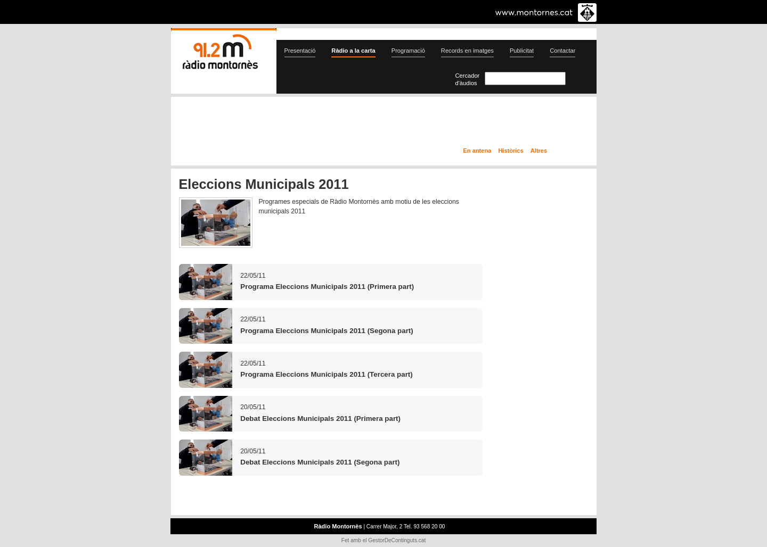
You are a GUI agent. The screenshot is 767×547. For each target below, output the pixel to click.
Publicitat (522, 50)
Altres (539, 150)
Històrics (510, 150)
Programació (408, 50)
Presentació (300, 50)
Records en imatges (467, 50)
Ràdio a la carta (353, 50)
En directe (284, 123)
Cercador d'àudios (467, 79)
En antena (477, 150)
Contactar (562, 50)
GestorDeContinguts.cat (397, 540)
